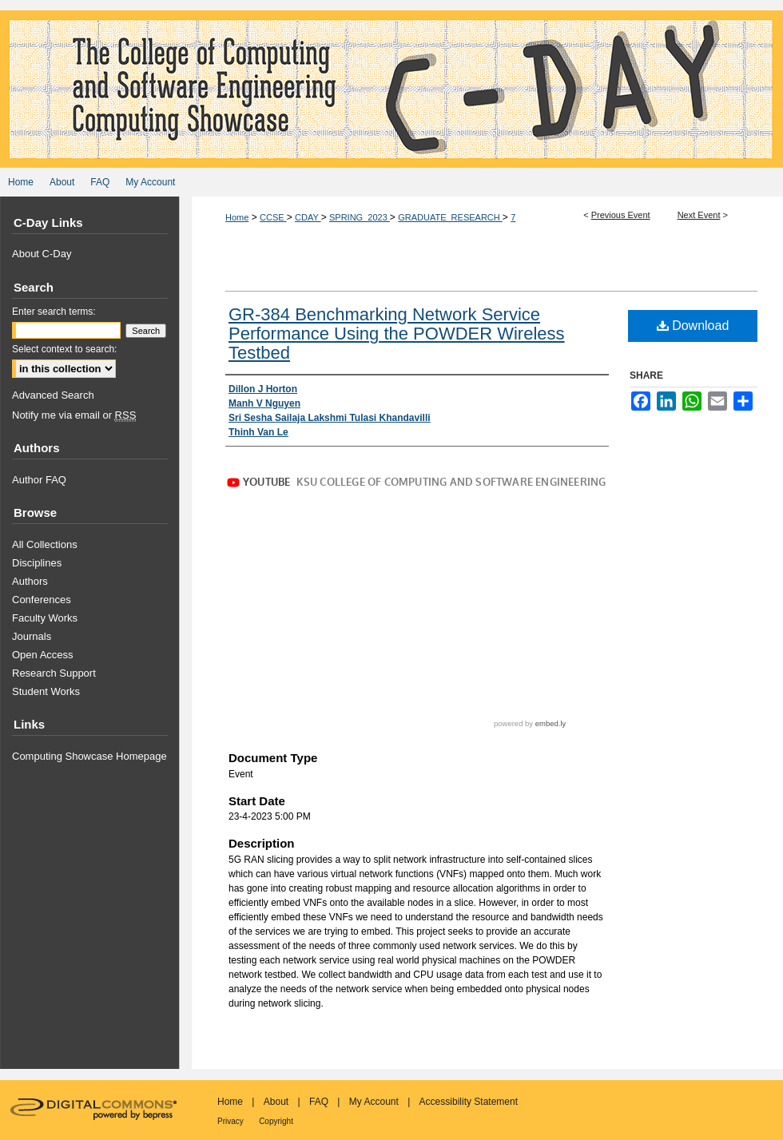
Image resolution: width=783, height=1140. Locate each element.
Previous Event (620, 215)
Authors (30, 581)
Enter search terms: (54, 311)
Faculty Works (45, 618)
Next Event (699, 215)
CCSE (273, 217)
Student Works (46, 691)
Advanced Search (53, 395)
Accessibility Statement (468, 1101)
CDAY (308, 217)
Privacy (230, 1121)
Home (236, 217)
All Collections (45, 544)
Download (693, 325)
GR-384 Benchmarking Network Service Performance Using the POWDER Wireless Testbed (397, 333)
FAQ (318, 1101)
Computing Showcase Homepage (89, 756)
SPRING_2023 (359, 217)
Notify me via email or (74, 415)
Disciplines (37, 563)
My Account (374, 1101)
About (276, 1101)
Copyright (276, 1121)
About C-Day (41, 254)
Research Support (54, 673)
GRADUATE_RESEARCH (450, 217)
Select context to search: (64, 349)
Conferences (41, 600)
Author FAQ (39, 480)
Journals (31, 636)
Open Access (43, 655)
